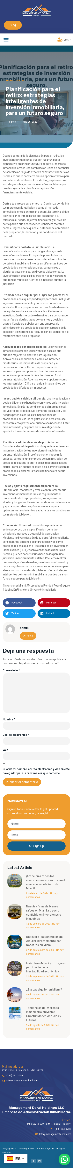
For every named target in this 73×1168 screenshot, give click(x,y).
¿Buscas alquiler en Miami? (44, 989)
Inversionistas (15, 80)
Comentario (11, 670)
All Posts (28, 636)
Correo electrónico (16, 735)
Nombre (9, 719)
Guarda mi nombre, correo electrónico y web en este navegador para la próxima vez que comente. (36, 771)
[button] (13, 25)
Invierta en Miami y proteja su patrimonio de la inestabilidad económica (45, 967)
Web (5, 750)
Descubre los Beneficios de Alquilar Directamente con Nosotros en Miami (44, 941)
